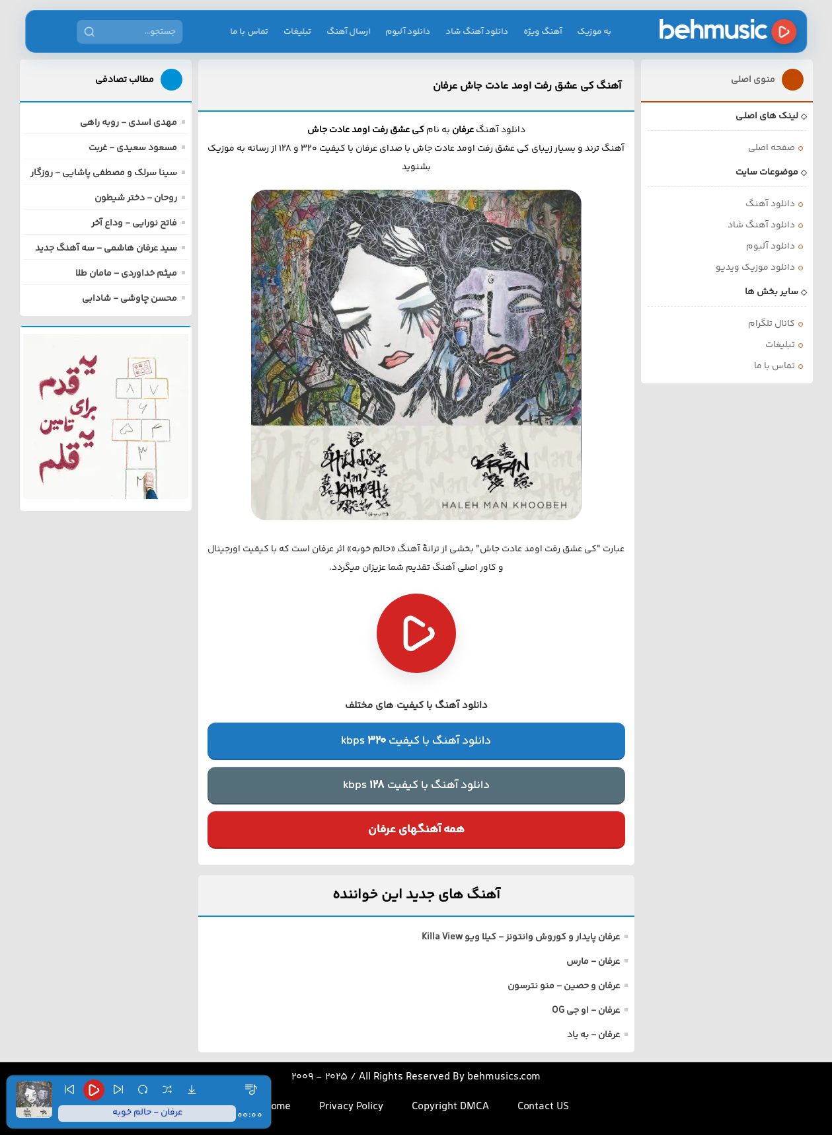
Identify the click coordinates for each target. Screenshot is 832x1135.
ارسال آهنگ (349, 31)
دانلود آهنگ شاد (477, 31)
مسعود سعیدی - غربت (133, 148)
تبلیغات (298, 31)
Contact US (543, 1107)
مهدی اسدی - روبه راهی (128, 123)
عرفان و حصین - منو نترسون (564, 986)
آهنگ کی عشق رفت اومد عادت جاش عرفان (527, 86)
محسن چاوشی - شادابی (129, 299)
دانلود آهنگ (770, 204)
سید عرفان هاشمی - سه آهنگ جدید (106, 248)
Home (277, 1107)
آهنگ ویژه (543, 31)
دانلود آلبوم (408, 31)
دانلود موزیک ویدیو (755, 267)
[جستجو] (89, 31)
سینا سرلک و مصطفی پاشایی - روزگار (103, 173)
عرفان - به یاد (593, 1035)
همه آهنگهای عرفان (416, 829)
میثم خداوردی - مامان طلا (126, 273)
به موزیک (595, 31)
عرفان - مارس (593, 962)
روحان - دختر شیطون (136, 198)
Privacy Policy (351, 1107)
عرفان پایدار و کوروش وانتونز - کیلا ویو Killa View (521, 937)
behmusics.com (504, 1077)
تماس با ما (250, 31)
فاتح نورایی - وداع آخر (134, 223)
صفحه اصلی (771, 148)
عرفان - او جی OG (586, 1010)
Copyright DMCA (450, 1107)
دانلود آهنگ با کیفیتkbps (416, 741)
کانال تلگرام (771, 324)
